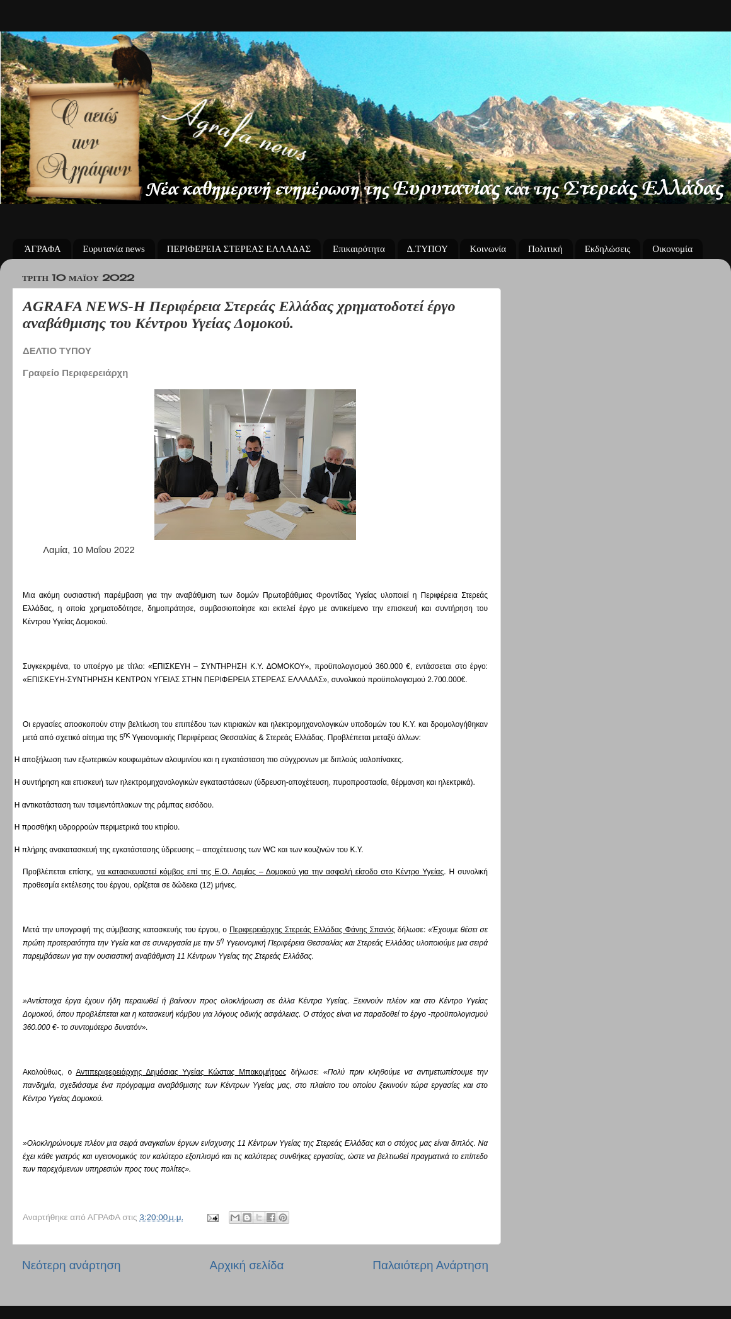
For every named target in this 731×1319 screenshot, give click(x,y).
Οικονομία (672, 249)
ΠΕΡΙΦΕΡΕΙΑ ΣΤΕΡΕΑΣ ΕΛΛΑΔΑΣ (239, 249)
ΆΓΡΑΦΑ (43, 249)
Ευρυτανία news (114, 249)
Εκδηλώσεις (608, 249)
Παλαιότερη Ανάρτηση (430, 1265)
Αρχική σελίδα (247, 1265)
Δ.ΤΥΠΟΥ (427, 249)
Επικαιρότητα (359, 249)
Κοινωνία (487, 249)
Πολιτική (545, 249)
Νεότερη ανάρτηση (71, 1265)
